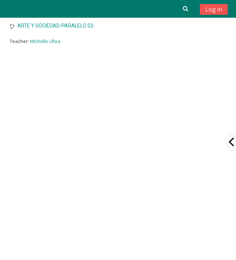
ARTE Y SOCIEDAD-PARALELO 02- (56, 26)
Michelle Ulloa (45, 41)
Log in (213, 9)
